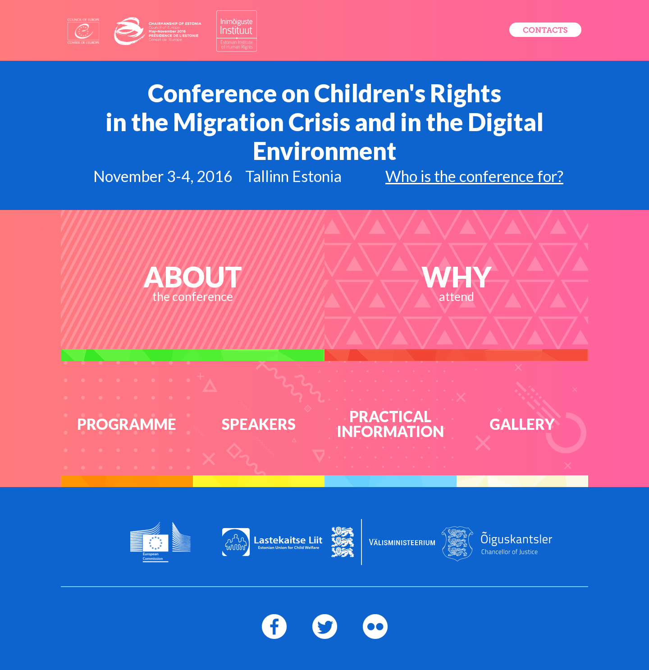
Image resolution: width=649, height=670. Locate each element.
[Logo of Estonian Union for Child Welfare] (272, 542)
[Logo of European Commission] (160, 542)
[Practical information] (390, 424)
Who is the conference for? (474, 176)
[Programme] (127, 424)
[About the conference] (192, 285)
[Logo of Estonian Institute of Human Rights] (236, 31)
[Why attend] (456, 285)
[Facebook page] (274, 626)
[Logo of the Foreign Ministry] (383, 542)
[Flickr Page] (375, 626)
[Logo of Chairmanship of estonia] (157, 31)
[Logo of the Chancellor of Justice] (497, 544)
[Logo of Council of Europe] (83, 31)
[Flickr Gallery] (523, 424)
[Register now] (545, 30)
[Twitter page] (324, 626)
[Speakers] (259, 424)
